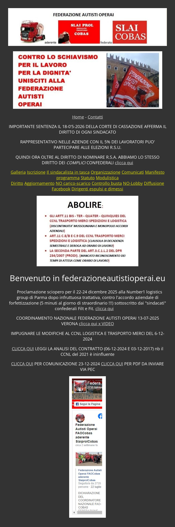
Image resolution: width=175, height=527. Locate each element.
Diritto (17, 183)
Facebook (61, 189)
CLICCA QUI (23, 348)
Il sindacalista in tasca (68, 172)
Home (78, 117)
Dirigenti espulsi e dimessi (97, 189)
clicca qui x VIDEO (96, 323)
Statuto (88, 177)
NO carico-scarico (73, 183)
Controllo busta (107, 183)
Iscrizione (36, 172)
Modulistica (107, 177)
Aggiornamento (39, 183)
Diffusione (154, 183)
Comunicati (133, 172)
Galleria (18, 172)
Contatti (95, 117)
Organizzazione (105, 172)
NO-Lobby (133, 183)
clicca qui (124, 162)
